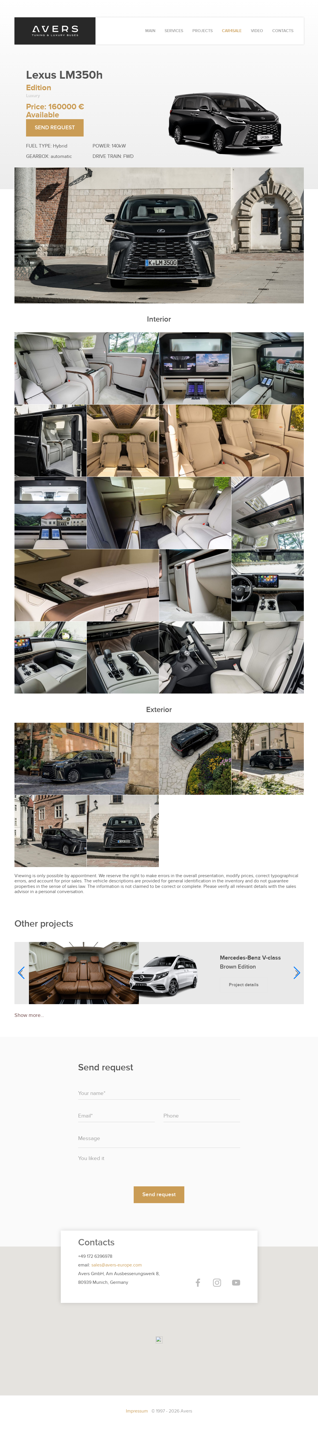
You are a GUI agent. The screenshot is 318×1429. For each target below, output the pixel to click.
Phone (171, 1116)
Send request (159, 1194)
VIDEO (257, 30)
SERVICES (174, 30)
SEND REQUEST (55, 127)
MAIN (150, 30)
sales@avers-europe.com (116, 1265)
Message (89, 1138)
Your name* (91, 1093)
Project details (244, 985)
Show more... (29, 1015)
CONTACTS (282, 30)
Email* (85, 1116)
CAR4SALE (232, 30)
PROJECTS (202, 30)
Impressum (137, 1411)
